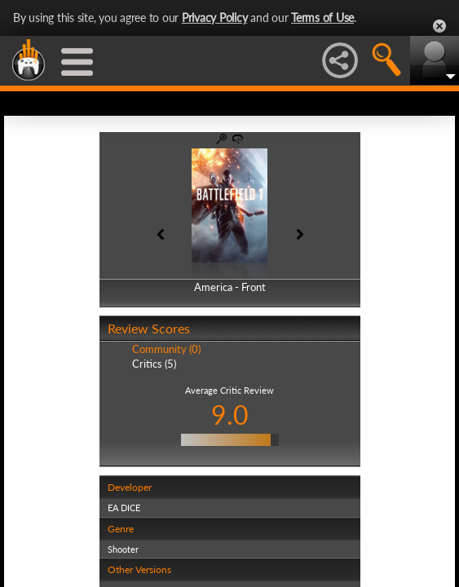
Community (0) (166, 348)
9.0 (230, 414)
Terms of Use (322, 17)
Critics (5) (154, 363)
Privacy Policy (215, 17)
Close (439, 26)
